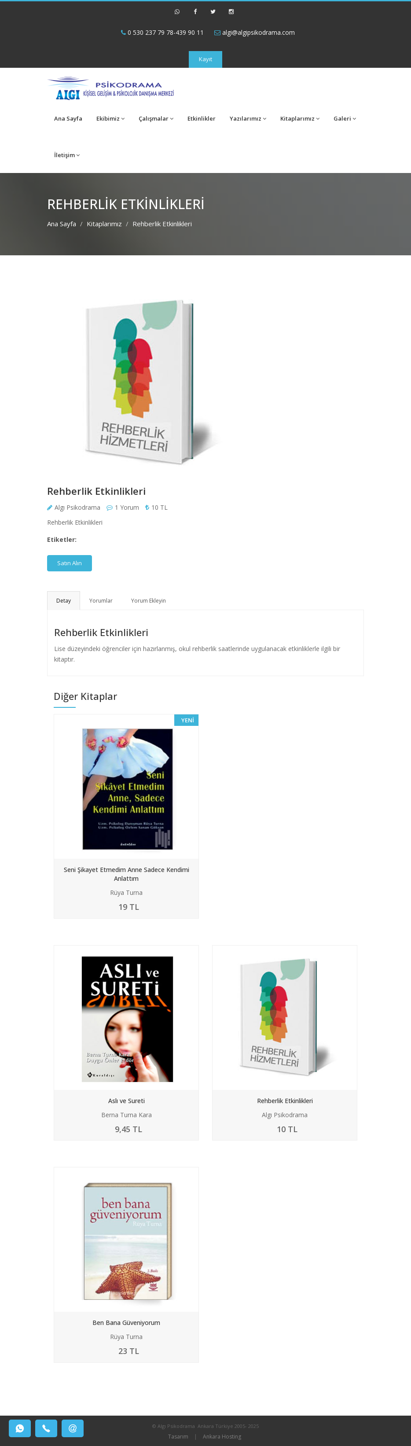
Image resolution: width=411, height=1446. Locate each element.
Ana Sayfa (68, 118)
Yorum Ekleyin (148, 600)
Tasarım (178, 1436)
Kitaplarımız (299, 118)
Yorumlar (101, 600)
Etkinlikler (201, 118)
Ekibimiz (110, 118)
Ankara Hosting (222, 1436)
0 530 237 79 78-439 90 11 (162, 32)
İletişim (67, 155)
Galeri (345, 118)
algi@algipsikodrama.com (254, 32)
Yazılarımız (248, 118)
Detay (63, 600)
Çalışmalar (156, 118)
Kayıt (205, 59)
